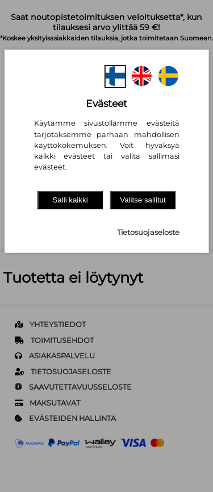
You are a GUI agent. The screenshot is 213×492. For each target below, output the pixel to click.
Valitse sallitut (143, 200)
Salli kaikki (69, 200)
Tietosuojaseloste (148, 232)
